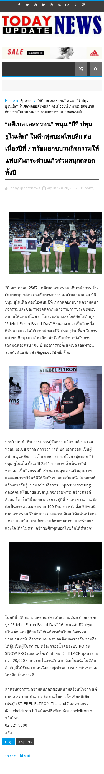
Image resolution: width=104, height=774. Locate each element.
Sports (25, 100)
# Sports (25, 741)
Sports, (88, 187)
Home (10, 100)
